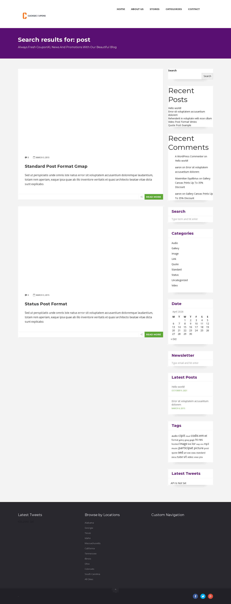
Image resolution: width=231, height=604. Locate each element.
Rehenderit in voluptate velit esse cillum (190, 118)
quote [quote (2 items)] (174, 453)
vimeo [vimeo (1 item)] (196, 457)
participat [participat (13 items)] (185, 448)
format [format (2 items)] (175, 440)
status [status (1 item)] (174, 457)
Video (175, 285)
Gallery (175, 248)
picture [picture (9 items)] (198, 448)
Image (175, 253)
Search (172, 70)
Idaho (88, 538)
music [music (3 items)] (175, 448)
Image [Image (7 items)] (183, 444)
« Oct (174, 339)
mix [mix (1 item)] (201, 444)
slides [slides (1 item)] (193, 453)
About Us (137, 9)
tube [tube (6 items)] (180, 457)
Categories (174, 9)
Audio (175, 243)
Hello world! (174, 108)
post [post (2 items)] (206, 448)
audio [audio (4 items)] (175, 435)
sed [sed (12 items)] (180, 452)
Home (121, 9)
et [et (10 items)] (205, 436)
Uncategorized (180, 280)
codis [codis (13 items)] (194, 436)
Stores (154, 9)
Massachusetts (93, 543)
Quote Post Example (179, 125)
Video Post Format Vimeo (182, 121)
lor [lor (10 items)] (194, 444)
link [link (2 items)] (189, 444)
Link (174, 258)
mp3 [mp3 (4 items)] (206, 444)
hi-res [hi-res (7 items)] (199, 440)
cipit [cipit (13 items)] (181, 436)
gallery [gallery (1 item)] (181, 440)
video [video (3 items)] (190, 457)
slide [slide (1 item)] (189, 453)
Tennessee (91, 553)
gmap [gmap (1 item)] (187, 440)
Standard (177, 269)
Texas (88, 533)
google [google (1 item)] (192, 440)
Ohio (87, 563)
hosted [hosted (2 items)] (175, 444)
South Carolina (92, 574)
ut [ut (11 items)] (185, 457)
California (90, 548)
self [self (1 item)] (185, 453)
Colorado (89, 568)
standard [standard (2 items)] (200, 453)
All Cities (89, 579)
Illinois (88, 558)
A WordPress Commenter (189, 156)
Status (175, 274)
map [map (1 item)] (198, 444)
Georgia (89, 527)
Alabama (89, 522)
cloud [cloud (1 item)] (188, 436)
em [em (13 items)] (201, 436)
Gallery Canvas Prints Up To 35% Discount (192, 183)
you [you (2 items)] (201, 457)
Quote (175, 264)
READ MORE (153, 196)
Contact (194, 9)
